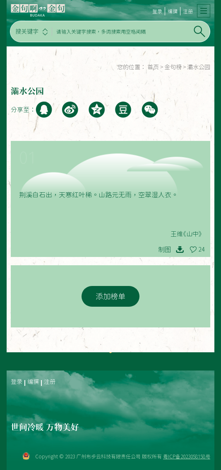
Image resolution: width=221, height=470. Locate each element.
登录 (157, 11)
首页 (153, 67)
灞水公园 (198, 67)
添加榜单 (110, 296)
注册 (188, 11)
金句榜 (173, 67)
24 (201, 249)
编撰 (173, 11)
